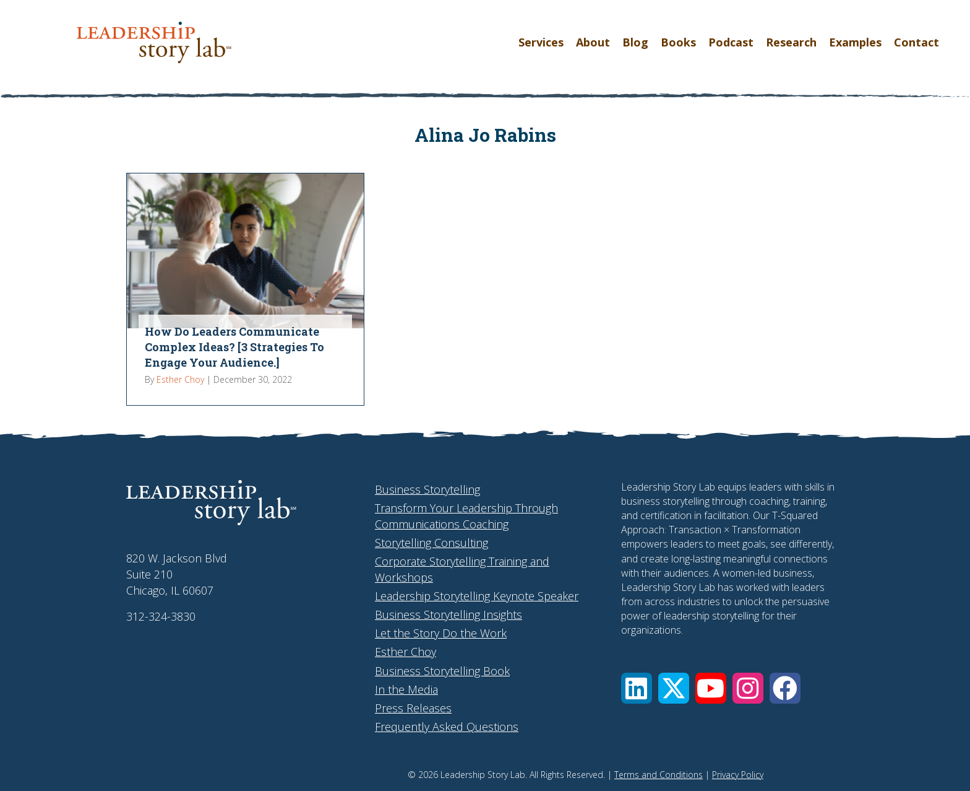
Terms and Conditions (658, 774)
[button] (636, 688)
